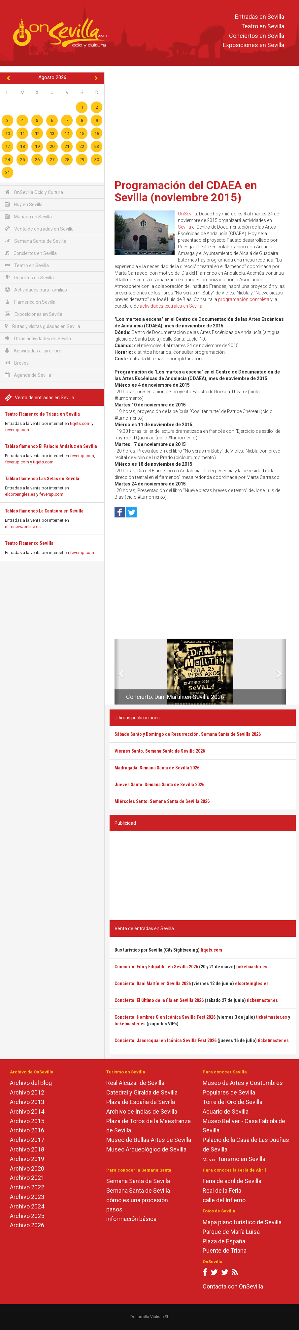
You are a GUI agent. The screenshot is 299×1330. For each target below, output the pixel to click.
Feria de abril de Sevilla (232, 1181)
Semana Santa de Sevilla (35, 241)
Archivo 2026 (27, 1225)
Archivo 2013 (27, 1101)
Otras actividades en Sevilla (38, 338)
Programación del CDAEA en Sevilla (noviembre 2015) (186, 191)
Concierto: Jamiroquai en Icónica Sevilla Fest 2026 (165, 1040)
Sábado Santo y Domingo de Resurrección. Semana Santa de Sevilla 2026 (188, 734)
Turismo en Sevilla (241, 1158)
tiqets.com (80, 423)
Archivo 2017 (27, 1139)
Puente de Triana (225, 1250)
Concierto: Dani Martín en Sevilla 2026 (175, 696)
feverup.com (17, 429)
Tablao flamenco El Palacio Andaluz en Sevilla (51, 446)
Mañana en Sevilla (28, 216)
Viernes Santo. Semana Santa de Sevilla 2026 (160, 751)
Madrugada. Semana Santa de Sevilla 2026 (157, 767)
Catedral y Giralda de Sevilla (142, 1092)
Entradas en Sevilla (259, 16)
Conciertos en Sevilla (256, 35)
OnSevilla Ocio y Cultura (34, 192)
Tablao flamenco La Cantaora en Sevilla (44, 510)
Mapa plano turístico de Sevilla (242, 1222)
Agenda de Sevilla (28, 375)
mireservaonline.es (23, 526)
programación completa (243, 299)
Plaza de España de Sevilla (140, 1101)
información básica (131, 1218)
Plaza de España (224, 1241)
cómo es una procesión (137, 1200)
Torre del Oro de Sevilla (232, 1101)
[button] (117, 672)
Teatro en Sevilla (262, 26)
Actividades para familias (36, 289)
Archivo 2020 (27, 1168)
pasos (114, 1209)
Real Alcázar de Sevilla (135, 1082)
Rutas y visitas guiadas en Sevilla (42, 326)
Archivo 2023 (27, 1196)
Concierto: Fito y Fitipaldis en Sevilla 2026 (156, 966)
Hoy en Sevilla (24, 204)
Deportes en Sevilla (29, 277)
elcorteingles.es (20, 494)
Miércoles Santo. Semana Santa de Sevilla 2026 (162, 801)
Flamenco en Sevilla (30, 302)
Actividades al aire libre (33, 350)
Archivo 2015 (27, 1121)
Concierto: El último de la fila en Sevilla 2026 (159, 1000)
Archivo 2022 (27, 1187)
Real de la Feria (222, 1190)
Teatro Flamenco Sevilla (29, 543)
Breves (17, 363)
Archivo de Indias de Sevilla (141, 1111)
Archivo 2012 (27, 1092)
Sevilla (184, 227)
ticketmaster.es (251, 966)
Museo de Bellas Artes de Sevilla (148, 1139)
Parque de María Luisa (231, 1231)
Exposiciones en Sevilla (253, 45)
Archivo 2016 (27, 1130)
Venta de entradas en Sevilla (39, 229)
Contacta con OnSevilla (233, 1286)
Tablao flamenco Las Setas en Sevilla (42, 478)
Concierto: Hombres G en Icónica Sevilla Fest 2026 (165, 1017)
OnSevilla (187, 213)
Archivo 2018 (27, 1149)
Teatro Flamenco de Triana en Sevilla (42, 414)
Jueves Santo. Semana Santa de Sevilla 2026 (159, 784)
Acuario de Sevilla (226, 1111)
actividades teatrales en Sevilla (171, 306)
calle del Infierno (224, 1200)
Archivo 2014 (27, 1111)
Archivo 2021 (27, 1177)
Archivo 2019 (27, 1158)
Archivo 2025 (27, 1215)
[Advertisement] (203, 123)
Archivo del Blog (31, 1082)
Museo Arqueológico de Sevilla (146, 1149)
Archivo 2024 (27, 1206)
